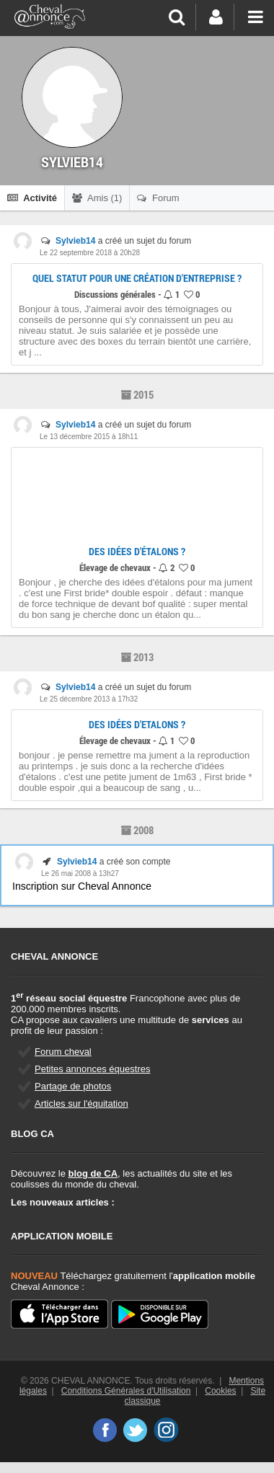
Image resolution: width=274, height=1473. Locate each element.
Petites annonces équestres (92, 1068)
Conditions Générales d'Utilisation (126, 1391)
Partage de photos (73, 1086)
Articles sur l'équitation (81, 1103)
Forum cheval (63, 1051)
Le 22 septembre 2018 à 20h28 (90, 253)
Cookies (220, 1391)
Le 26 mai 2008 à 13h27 (80, 873)
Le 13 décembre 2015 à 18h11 (89, 437)
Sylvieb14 (75, 241)
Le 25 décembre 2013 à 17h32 (89, 699)
